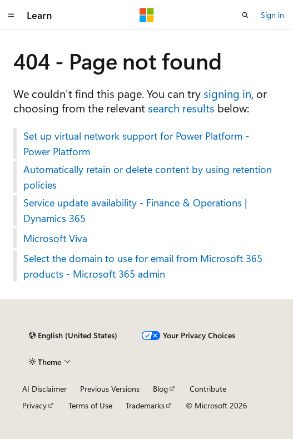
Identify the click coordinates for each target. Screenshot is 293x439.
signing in (227, 93)
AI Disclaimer (44, 388)
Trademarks (145, 405)
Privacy (34, 405)
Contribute (208, 388)
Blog (160, 388)
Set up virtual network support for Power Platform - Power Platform (136, 143)
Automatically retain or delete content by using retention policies (147, 176)
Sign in (272, 14)
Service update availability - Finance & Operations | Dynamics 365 (135, 210)
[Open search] (245, 15)
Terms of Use (90, 405)
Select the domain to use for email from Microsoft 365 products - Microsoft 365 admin (142, 265)
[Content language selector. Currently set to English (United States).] (73, 335)
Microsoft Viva (55, 238)
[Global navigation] (11, 15)
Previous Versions (110, 388)
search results (181, 107)
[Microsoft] (147, 15)
